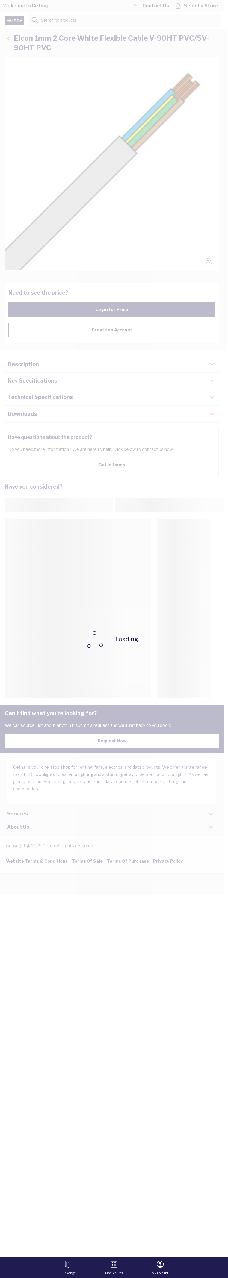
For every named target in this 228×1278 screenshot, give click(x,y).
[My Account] (160, 1267)
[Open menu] (68, 1267)
